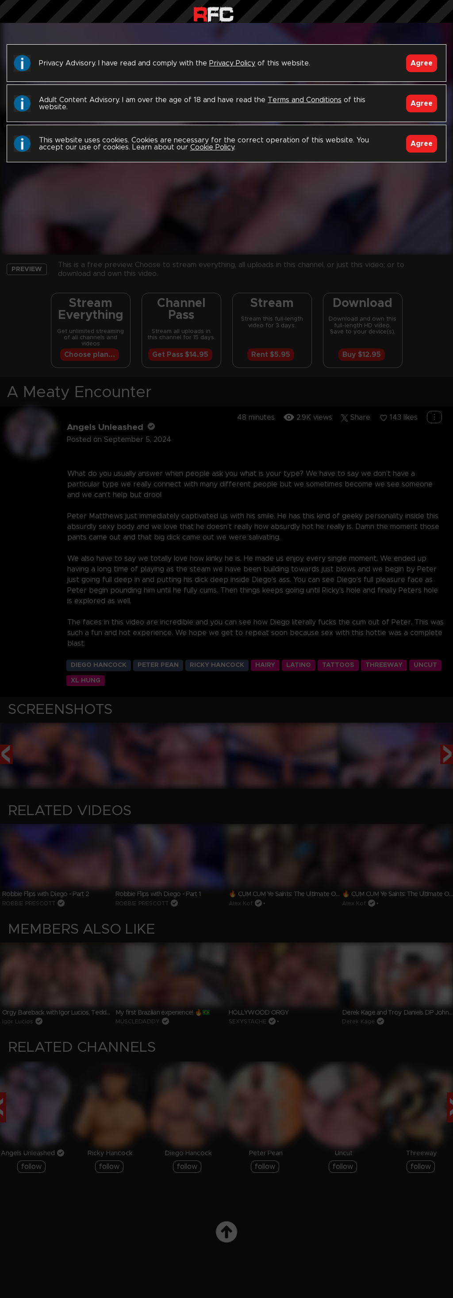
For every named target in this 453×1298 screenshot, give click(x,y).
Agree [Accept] (422, 63)
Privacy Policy (232, 63)
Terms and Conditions (305, 99)
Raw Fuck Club (213, 13)
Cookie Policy (212, 147)
